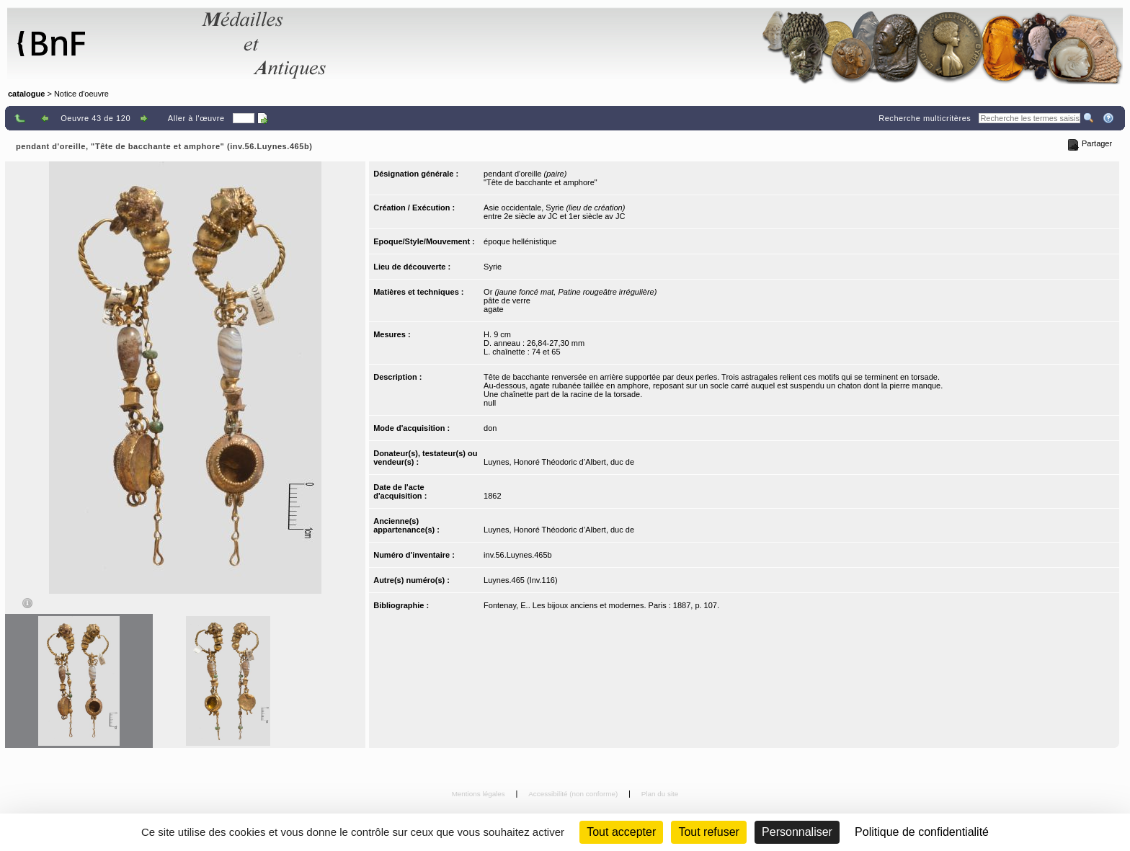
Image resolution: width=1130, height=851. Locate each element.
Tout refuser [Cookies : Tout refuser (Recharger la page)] (708, 832)
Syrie (493, 266)
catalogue (26, 93)
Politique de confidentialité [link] (922, 832)
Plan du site (660, 794)
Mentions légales (479, 794)
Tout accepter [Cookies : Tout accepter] (621, 832)
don (490, 428)
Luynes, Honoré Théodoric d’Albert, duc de (559, 462)
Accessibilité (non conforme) (574, 794)
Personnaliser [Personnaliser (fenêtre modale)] (797, 832)
